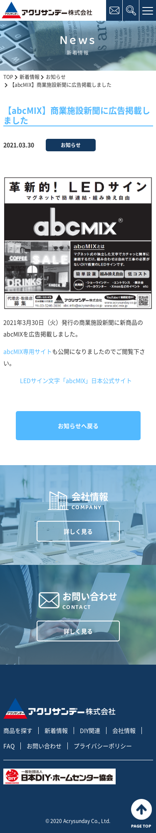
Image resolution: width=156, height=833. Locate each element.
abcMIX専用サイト (27, 351)
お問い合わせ (44, 745)
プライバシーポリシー (103, 745)
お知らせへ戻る (78, 425)
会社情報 (124, 730)
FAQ (9, 745)
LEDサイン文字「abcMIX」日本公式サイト (76, 380)
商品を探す (17, 730)
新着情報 (56, 730)
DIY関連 (90, 730)
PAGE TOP (141, 814)
